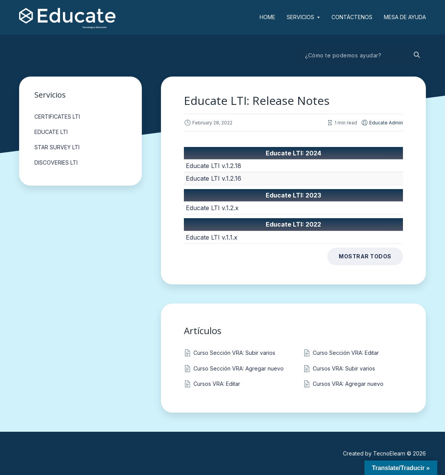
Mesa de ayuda (405, 17)
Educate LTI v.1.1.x (211, 237)
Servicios (300, 17)
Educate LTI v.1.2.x (212, 208)
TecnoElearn (389, 453)
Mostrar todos (365, 256)
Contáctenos (351, 17)
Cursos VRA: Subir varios (344, 368)
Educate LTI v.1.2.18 (213, 166)
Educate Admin (386, 123)
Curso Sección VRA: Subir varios (234, 352)
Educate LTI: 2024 (293, 153)
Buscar (416, 55)
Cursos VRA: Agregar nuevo (348, 383)
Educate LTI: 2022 (293, 224)
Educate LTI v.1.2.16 (213, 178)
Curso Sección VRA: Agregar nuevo (238, 368)
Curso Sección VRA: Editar (346, 352)
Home (267, 17)
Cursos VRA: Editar (216, 383)
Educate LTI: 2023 (293, 195)
